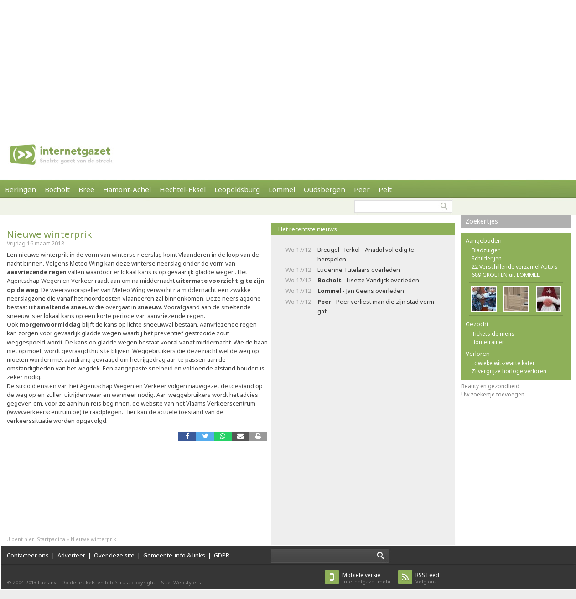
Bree (86, 189)
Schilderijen (487, 258)
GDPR (221, 555)
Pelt (385, 189)
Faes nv (47, 582)
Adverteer (71, 555)
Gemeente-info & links (174, 555)
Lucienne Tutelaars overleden (358, 270)
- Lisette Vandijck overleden (368, 280)
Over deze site (114, 555)
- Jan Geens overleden (360, 290)
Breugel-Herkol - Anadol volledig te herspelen (365, 254)
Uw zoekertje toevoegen (492, 394)
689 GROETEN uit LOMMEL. (506, 275)
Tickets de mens (493, 334)
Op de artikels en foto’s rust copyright (108, 582)
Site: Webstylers (181, 582)
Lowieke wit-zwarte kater (503, 363)
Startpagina (51, 539)
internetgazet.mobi (366, 578)
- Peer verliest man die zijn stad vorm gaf (375, 306)
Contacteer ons (28, 555)
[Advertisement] (254, 64)
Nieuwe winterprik (49, 234)
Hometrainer (488, 342)
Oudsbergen (324, 189)
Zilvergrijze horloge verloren (509, 371)
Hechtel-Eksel (183, 189)
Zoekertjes (481, 221)
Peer (362, 189)
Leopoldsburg (237, 189)
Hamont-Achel (127, 189)
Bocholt (57, 189)
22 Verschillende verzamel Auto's (515, 267)
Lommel (282, 189)
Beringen (20, 189)
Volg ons (427, 578)
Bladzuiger (486, 250)
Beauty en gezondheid (490, 386)
